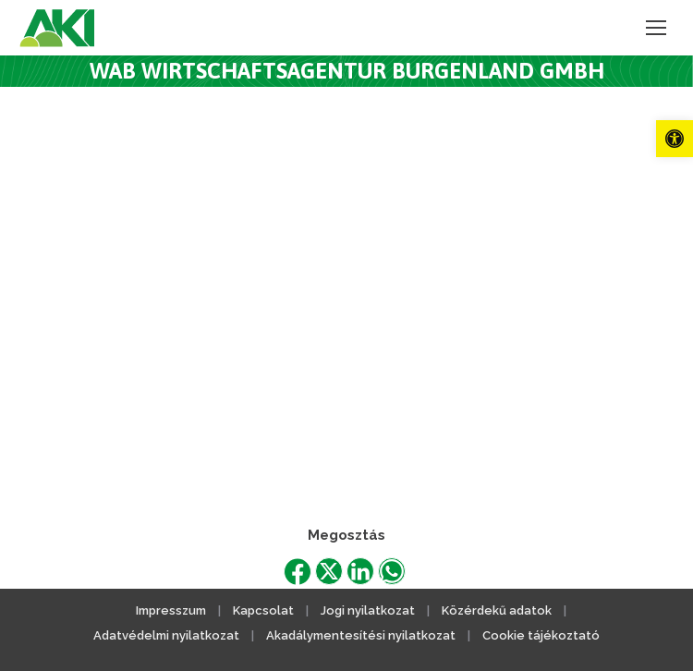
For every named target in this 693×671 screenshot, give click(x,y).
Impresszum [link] (171, 610)
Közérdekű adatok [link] (497, 610)
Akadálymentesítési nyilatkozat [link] (361, 635)
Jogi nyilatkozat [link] (368, 610)
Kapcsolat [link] (263, 610)
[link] (674, 138)
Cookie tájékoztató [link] (541, 635)
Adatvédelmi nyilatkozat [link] (166, 635)
